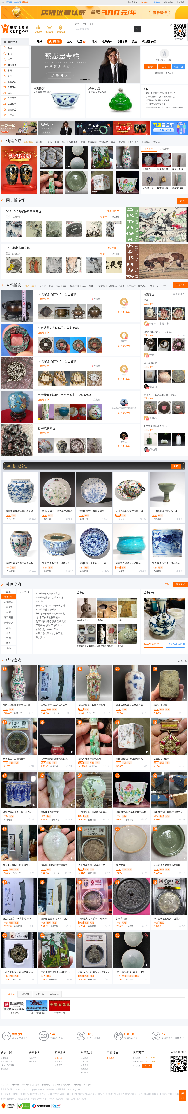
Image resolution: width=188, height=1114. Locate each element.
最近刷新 (40, 142)
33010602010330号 (20, 1094)
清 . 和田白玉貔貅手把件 (48, 617)
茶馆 (8, 627)
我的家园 (131, 2)
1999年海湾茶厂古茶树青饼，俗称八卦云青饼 (53, 597)
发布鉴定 (144, 2)
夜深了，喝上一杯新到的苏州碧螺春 (53, 605)
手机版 (25, 2)
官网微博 (77, 1085)
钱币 (64, 142)
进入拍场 (113, 211)
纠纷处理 (84, 1061)
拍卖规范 (58, 1065)
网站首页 (4, 1085)
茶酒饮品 (146, 142)
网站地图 (67, 1085)
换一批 (183, 661)
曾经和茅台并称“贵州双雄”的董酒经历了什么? (53, 621)
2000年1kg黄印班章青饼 (48, 593)
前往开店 (58, 1058)
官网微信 (87, 1085)
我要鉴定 (159, 73)
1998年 (39, 601)
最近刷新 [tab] (148, 149)
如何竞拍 (32, 1061)
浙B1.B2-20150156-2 (115, 1094)
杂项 (91, 286)
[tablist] (164, 149)
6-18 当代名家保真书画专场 (23, 211)
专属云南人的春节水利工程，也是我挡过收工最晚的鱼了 (53, 633)
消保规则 (84, 1072)
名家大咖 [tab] (39, 994)
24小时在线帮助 (7, 1065)
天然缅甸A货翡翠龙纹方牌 (49, 625)
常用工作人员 (6, 1061)
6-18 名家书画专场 (18, 248)
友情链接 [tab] (54, 994)
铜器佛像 (73, 142)
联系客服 (56, 1085)
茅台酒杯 (40, 637)
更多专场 (179, 294)
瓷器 (49, 142)
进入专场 (124, 312)
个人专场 (41, 286)
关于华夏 (25, 1085)
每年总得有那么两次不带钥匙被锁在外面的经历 (53, 613)
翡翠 (113, 142)
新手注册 (4, 1058)
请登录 (9, 2)
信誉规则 (84, 1065)
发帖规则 (4, 1069)
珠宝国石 (122, 142)
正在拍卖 (29, 286)
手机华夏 (110, 1058)
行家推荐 (28, 142)
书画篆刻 (92, 142)
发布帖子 (169, 73)
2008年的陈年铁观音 (46, 609)
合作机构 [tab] (10, 994)
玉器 (56, 142)
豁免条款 (35, 1085)
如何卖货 (58, 1061)
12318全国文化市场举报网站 (84, 1094)
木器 (83, 142)
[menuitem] (39, 41)
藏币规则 (84, 1069)
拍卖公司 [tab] (25, 994)
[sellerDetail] (157, 2)
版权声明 (15, 1085)
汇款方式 (32, 1058)
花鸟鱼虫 (134, 142)
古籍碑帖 (103, 142)
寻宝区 (156, 142)
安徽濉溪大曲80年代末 (47, 629)
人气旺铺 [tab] (164, 149)
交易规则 (84, 1058)
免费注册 (17, 2)
